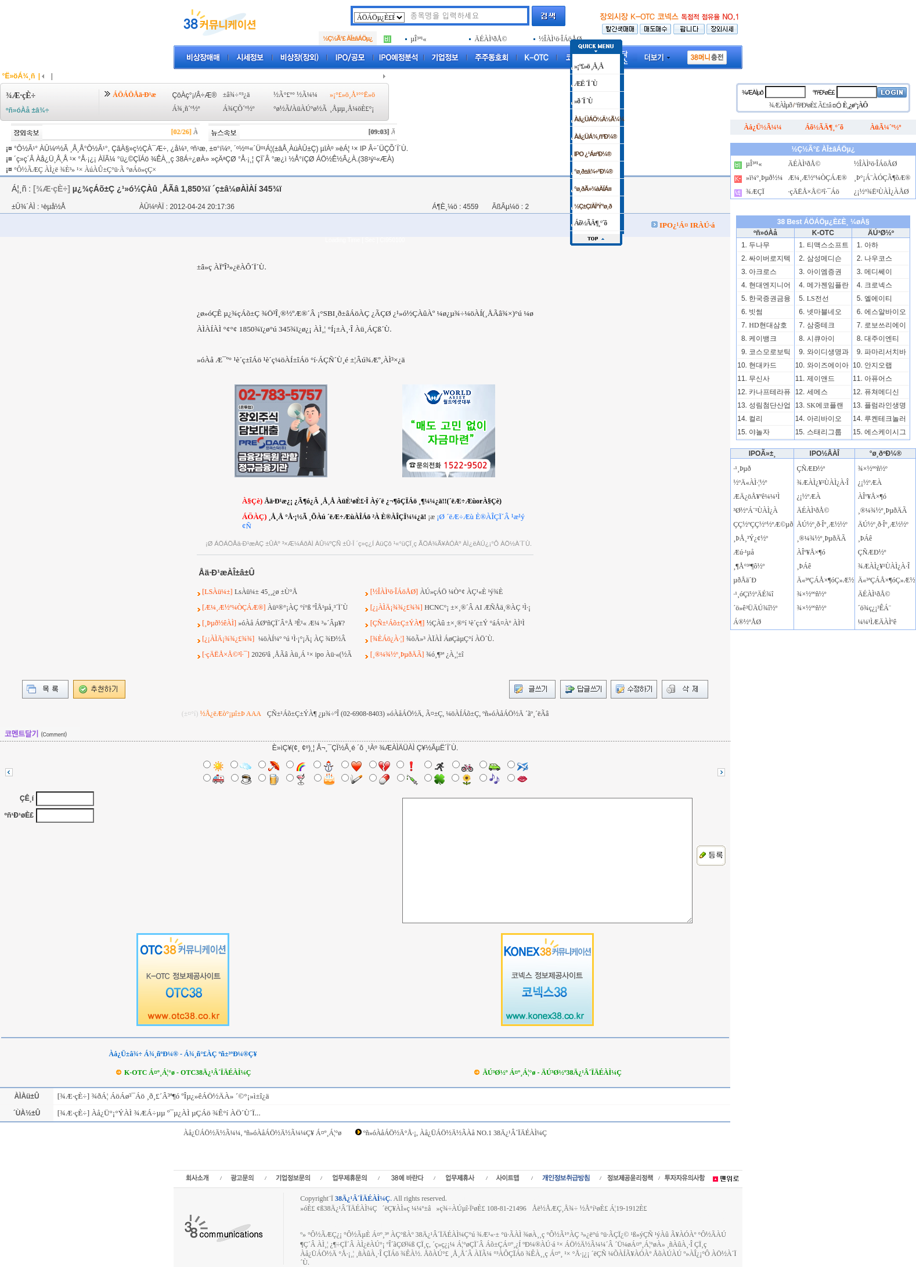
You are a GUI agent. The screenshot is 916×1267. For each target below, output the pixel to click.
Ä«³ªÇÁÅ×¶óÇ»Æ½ (825, 580)
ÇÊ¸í (27, 798)
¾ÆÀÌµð (752, 92)
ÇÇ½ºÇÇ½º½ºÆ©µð (763, 524)
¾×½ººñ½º (812, 594)
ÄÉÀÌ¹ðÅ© (813, 510)
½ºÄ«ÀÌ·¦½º (750, 482)
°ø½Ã (281, 109)
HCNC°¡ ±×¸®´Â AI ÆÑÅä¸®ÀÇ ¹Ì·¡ (477, 607)
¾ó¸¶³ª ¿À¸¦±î (445, 654)
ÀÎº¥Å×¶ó (811, 552)
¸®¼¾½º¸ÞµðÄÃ (821, 538)
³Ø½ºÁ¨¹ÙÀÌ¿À (755, 510)
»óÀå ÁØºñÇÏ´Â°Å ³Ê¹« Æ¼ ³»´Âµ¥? (291, 623)
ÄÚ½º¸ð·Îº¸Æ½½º (822, 524)
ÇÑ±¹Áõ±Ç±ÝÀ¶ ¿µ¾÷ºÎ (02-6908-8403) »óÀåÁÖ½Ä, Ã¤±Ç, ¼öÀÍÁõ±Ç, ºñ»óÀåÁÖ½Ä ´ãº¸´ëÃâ (408, 714)
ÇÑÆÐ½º (811, 469)
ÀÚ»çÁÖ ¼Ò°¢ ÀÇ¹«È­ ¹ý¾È (461, 592)
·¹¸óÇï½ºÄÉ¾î (753, 594)
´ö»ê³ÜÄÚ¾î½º (755, 608)
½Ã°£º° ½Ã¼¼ (295, 95)
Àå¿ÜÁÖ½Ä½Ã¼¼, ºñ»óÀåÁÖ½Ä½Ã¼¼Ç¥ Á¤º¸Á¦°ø (262, 1133)
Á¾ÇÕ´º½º (239, 109)
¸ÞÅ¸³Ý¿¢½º (750, 538)
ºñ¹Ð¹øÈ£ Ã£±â (813, 105)
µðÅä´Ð (744, 580)
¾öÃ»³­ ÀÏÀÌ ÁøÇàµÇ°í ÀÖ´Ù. (450, 639)
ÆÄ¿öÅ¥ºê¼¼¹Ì (756, 496)
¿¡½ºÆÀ (809, 496)
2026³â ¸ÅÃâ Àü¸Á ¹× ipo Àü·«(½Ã (301, 654)
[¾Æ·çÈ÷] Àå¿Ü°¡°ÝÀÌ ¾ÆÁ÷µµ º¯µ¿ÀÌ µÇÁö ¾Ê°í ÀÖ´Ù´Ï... (157, 1112)
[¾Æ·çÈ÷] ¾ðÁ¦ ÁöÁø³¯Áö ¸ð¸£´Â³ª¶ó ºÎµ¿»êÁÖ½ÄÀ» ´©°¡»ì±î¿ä (162, 1096)
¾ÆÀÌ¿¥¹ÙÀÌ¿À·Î (823, 482)
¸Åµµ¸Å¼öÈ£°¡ (352, 109)
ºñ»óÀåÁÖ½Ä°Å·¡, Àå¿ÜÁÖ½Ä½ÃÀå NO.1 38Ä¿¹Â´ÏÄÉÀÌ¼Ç (455, 1133)
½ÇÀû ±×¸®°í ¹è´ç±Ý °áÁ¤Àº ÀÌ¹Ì (476, 623)
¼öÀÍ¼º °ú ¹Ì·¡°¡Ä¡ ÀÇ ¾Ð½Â (301, 639)
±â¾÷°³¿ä (236, 95)
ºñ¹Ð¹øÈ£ (19, 815)
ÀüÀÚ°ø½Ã (309, 109)
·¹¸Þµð (742, 469)
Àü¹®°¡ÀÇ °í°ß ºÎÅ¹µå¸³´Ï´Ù (308, 607)
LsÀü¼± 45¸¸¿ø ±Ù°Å (266, 592)
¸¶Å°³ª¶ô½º (748, 566)
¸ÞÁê (804, 566)
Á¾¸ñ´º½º (186, 109)
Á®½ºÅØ (747, 622)
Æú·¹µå (743, 552)
